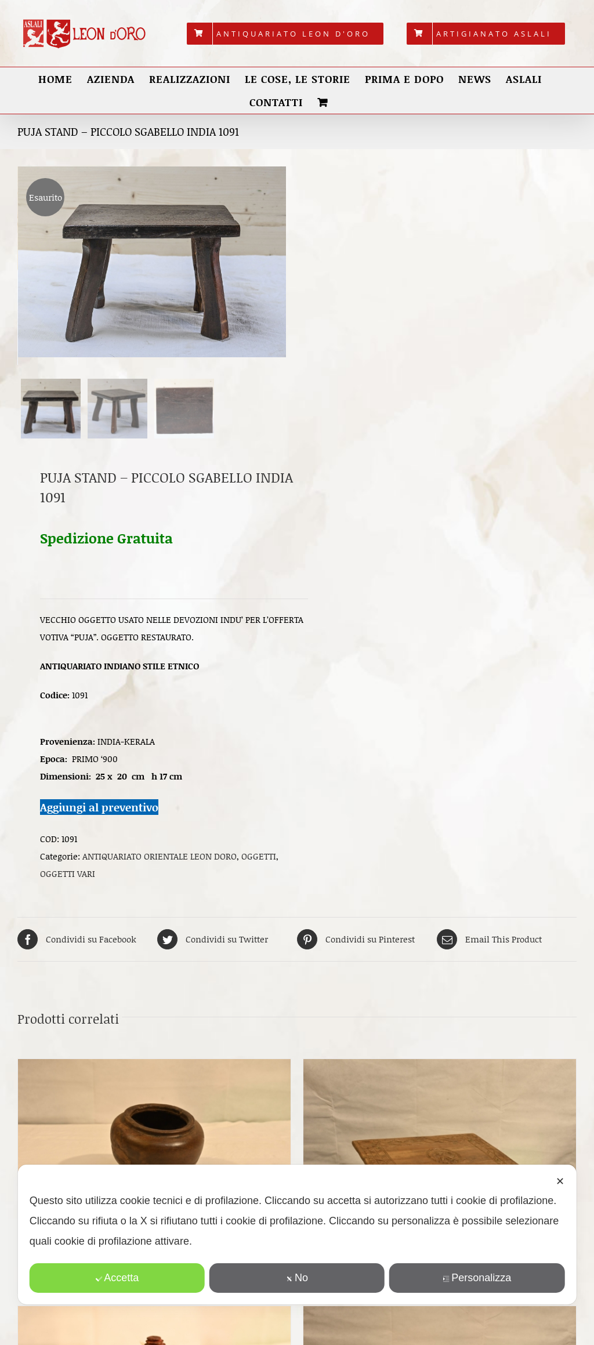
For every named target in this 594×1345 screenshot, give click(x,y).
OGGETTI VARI (67, 877)
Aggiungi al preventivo (99, 810)
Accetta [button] (117, 1278)
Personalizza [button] (477, 1278)
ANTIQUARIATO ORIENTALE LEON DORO (159, 859)
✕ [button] (560, 1181)
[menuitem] (285, 34)
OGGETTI (258, 859)
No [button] (297, 1278)
